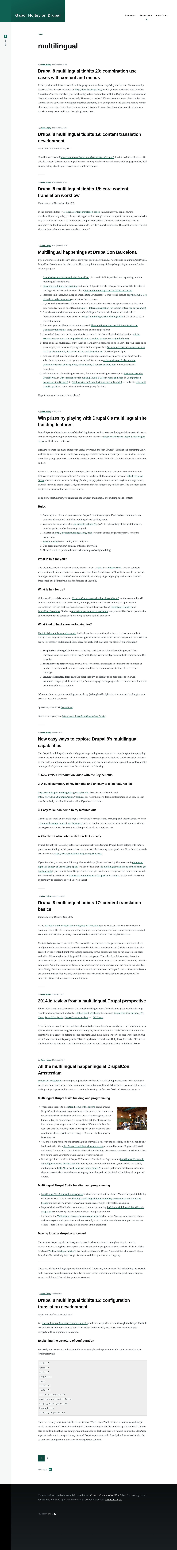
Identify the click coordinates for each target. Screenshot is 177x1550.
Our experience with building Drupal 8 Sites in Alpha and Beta (91, 377)
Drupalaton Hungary (121, 607)
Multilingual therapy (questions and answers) (80, 1216)
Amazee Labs (114, 567)
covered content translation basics (82, 211)
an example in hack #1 (84, 524)
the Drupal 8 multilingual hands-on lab (83, 1146)
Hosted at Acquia (113, 1499)
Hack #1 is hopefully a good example (57, 633)
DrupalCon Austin (54, 1017)
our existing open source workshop (89, 611)
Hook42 (99, 567)
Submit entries (50, 541)
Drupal (50, 1514)
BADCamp (98, 1017)
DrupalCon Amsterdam (76, 1017)
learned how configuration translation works (65, 1323)
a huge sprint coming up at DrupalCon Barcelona (94, 875)
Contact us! (67, 707)
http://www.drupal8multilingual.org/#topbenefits (63, 792)
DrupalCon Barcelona (49, 611)
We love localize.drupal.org (62, 1250)
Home (40, 34)
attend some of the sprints (81, 1106)
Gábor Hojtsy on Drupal (37, 15)
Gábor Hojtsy (45, 64)
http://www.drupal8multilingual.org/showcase (78, 853)
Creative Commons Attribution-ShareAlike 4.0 (95, 598)
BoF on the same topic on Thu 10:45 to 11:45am (108, 290)
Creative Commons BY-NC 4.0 (105, 1495)
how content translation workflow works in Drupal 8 (87, 157)
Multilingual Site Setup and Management (62, 1194)
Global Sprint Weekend (87, 1013)
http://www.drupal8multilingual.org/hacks (83, 716)
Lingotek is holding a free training (60, 286)
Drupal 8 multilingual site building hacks (102, 316)
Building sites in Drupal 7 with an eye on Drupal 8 (97, 382)
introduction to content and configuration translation (72, 925)
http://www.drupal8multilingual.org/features (61, 796)
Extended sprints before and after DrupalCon (66, 277)
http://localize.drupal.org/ (89, 89)
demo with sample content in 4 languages (61, 823)
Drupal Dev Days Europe (125, 1013)
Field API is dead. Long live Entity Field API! (79, 1168)
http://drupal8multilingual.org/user (73, 532)
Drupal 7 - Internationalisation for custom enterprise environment (112, 307)
